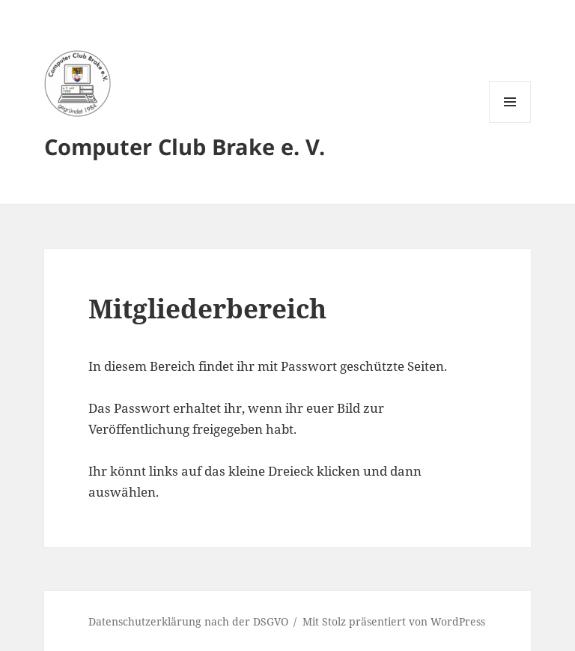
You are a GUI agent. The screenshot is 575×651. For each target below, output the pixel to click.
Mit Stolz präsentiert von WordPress (393, 621)
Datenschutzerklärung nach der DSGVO (188, 621)
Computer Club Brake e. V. (184, 146)
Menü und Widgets (510, 122)
